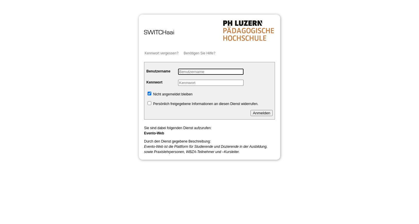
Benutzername (158, 71)
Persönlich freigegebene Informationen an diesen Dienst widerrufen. (203, 104)
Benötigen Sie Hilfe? (199, 53)
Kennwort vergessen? (161, 53)
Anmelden (261, 113)
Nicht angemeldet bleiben (170, 94)
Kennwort (154, 82)
